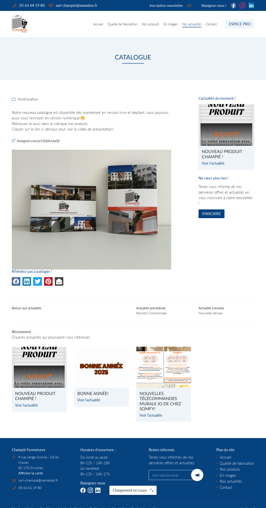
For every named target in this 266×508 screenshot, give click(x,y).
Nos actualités (191, 24)
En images (171, 24)
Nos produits (150, 24)
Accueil (98, 24)
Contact (211, 24)
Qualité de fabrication (122, 24)
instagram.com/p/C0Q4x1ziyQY (44, 141)
